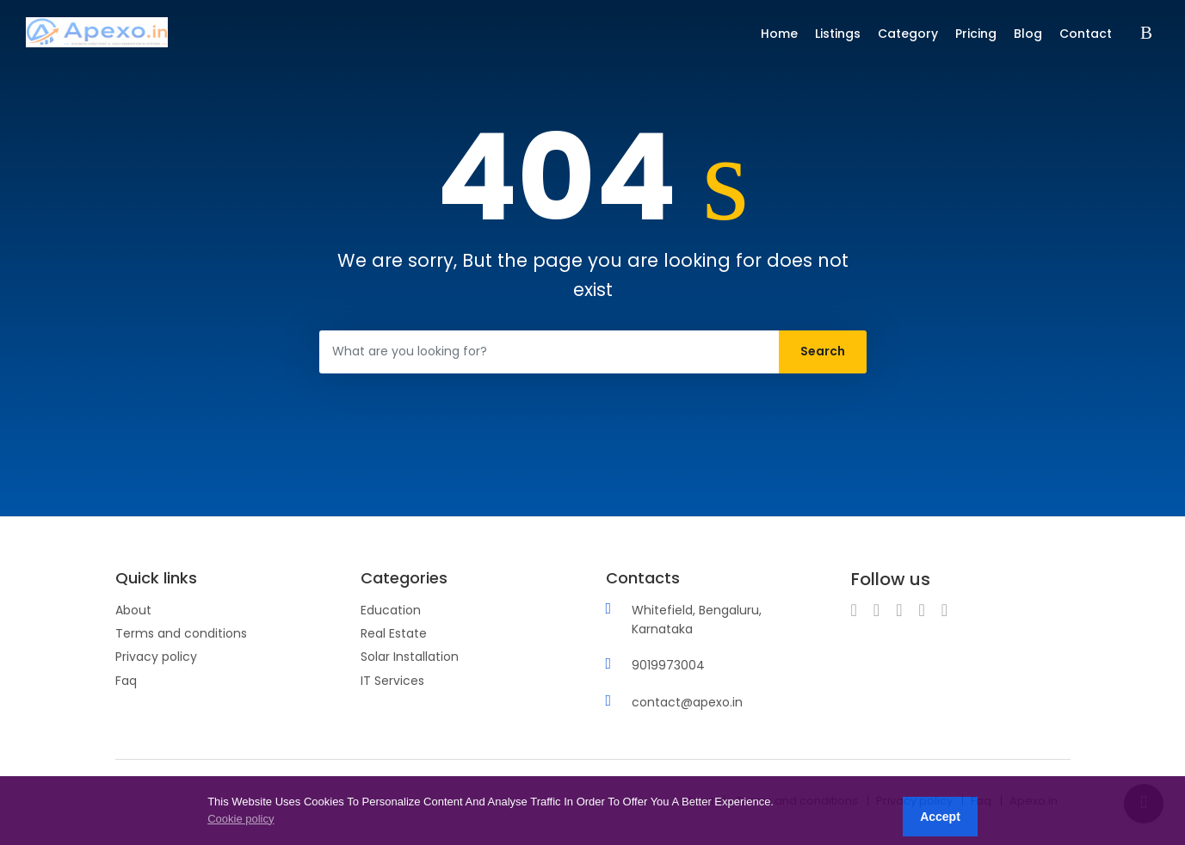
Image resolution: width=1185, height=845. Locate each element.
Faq (126, 680)
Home (779, 33)
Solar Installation (410, 656)
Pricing (976, 33)
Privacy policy (156, 656)
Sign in (1149, 34)
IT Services (392, 680)
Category (908, 33)
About (133, 610)
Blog (1028, 33)
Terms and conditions (181, 633)
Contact (1085, 33)
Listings (838, 33)
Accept (940, 816)
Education (391, 610)
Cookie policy (240, 818)
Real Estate (394, 633)
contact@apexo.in (687, 702)
